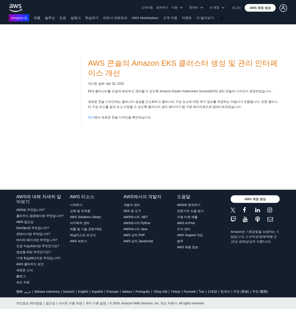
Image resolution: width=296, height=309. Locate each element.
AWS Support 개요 (190, 235)
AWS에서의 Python (136, 223)
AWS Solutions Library (85, 217)
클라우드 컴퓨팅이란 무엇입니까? (40, 216)
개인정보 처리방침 (29, 303)
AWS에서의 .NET (135, 217)
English (83, 291)
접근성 (50, 303)
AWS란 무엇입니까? (30, 210)
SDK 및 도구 (132, 211)
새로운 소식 (24, 270)
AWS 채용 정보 (187, 247)
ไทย (201, 291)
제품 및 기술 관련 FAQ (86, 229)
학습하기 (91, 18)
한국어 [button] (196, 7)
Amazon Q (19, 18)
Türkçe (175, 291)
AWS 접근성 (24, 222)
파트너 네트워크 (115, 18)
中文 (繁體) (260, 291)
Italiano (127, 291)
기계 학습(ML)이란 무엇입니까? (38, 258)
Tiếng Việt (160, 291)
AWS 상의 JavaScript (138, 241)
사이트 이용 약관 (70, 303)
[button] (260, 8)
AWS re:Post (186, 223)
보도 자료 (23, 282)
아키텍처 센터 (80, 223)
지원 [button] (177, 7)
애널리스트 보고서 (83, 235)
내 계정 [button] (217, 7)
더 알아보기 (205, 18)
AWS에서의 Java (135, 229)
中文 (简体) (241, 291)
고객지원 (147, 7)
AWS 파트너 (78, 241)
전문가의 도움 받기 (190, 211)
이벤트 (187, 18)
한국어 (225, 291)
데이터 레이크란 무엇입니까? (36, 240)
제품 (37, 18)
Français (112, 291)
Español (97, 291)
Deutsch (68, 291)
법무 (180, 241)
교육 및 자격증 (80, 211)
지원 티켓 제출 (187, 217)
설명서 (76, 18)
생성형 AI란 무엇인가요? (33, 252)
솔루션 (50, 18)
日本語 (212, 291)
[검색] (222, 18)
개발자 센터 (131, 205)
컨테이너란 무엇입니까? (33, 234)
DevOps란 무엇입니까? (32, 228)
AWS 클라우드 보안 (30, 264)
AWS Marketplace (145, 18)
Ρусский (190, 291)
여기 (91, 117)
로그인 (236, 7)
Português (142, 291)
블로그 (21, 276)
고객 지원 (170, 18)
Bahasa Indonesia (47, 291)
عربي (27, 291)
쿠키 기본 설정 (96, 303)
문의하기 (162, 7)
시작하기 (76, 205)
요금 (62, 18)
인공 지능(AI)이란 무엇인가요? (37, 246)
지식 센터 (183, 229)
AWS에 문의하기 (188, 205)
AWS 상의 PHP (134, 235)
